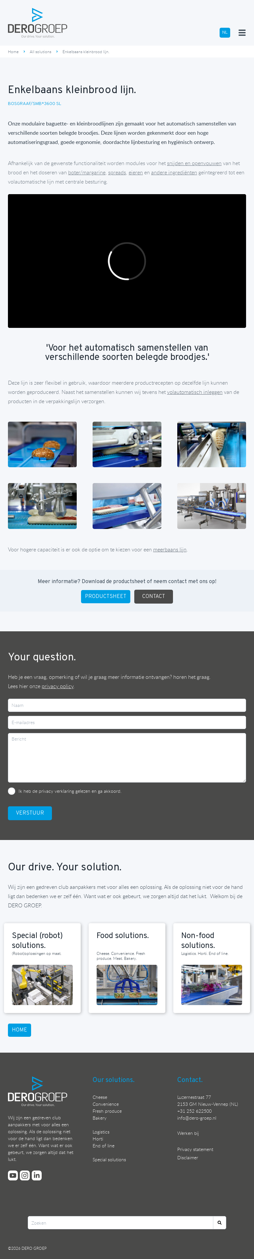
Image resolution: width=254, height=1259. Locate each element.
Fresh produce (107, 1111)
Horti (98, 1139)
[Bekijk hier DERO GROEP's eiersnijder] (136, 172)
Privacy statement (195, 1149)
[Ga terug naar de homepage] (37, 23)
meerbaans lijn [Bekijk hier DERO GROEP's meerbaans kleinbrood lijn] (170, 549)
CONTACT (153, 596)
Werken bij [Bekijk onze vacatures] (188, 1133)
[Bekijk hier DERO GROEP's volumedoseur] (174, 172)
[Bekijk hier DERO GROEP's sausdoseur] (87, 172)
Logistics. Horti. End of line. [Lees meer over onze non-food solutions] (205, 953)
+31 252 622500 (194, 1111)
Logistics (101, 1132)
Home (13, 51)
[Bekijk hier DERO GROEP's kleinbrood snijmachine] (194, 163)
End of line (103, 1145)
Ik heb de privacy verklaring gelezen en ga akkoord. (70, 791)
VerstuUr (30, 813)
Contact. (190, 1080)
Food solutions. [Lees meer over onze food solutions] (123, 936)
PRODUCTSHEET (105, 596)
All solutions (40, 51)
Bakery (99, 1118)
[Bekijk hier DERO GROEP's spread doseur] (117, 172)
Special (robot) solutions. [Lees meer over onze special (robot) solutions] (37, 941)
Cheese (100, 1097)
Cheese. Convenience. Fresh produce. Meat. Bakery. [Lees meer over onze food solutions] (121, 956)
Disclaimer (187, 1157)
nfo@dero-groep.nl (197, 1118)
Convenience (106, 1104)
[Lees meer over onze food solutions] (127, 985)
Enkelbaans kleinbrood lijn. (86, 51)
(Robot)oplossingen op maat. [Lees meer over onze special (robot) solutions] (37, 953)
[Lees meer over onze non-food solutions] (211, 985)
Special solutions (109, 1159)
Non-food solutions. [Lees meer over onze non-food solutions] (198, 941)
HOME (19, 1030)
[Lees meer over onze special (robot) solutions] (42, 985)
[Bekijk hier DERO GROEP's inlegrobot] (195, 392)
